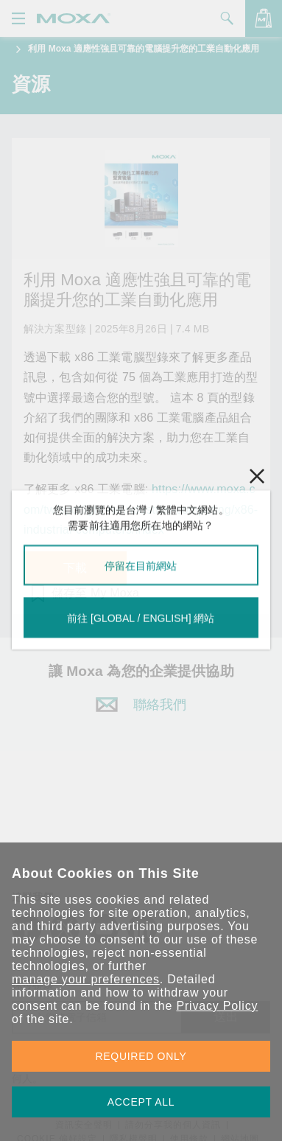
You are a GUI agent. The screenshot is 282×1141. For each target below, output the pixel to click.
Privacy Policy (217, 1005)
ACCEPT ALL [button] (141, 1102)
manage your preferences (86, 979)
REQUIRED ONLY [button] (141, 1056)
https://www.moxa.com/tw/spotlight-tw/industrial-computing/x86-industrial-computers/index (141, 509)
